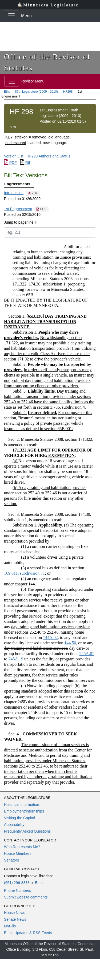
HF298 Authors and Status (48, 156)
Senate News (15, 919)
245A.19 (15, 659)
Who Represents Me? (22, 847)
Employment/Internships (24, 811)
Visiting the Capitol (19, 818)
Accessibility (14, 824)
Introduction (13, 193)
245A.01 (86, 653)
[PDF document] (33, 193)
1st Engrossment (18, 209)
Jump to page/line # (20, 222)
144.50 (70, 643)
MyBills (10, 926)
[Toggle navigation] (11, 15)
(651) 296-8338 (17, 883)
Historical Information (21, 804)
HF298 (68, 91)
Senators (11, 860)
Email (39, 883)
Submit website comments (25, 897)
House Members (17, 853)
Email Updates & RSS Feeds (28, 933)
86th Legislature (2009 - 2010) (36, 91)
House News (14, 913)
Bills (7, 91)
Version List (13, 156)
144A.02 (50, 637)
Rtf (25, 162)
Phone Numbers (17, 890)
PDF (10, 162)
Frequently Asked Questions (27, 831)
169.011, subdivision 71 (24, 573)
